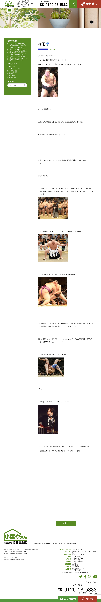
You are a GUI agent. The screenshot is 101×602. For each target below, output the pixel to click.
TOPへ (31, 4)
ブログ (43, 49)
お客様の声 (75, 566)
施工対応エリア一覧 (78, 568)
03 (79, 549)
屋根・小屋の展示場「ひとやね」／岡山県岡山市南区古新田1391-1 (21, 550)
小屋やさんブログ (77, 558)
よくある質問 (76, 556)
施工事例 (75, 565)
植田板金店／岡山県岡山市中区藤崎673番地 (15, 553)
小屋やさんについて (78, 555)
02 (76, 549)
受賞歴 (74, 563)
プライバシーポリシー (91, 582)
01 (73, 549)
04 (81, 549)
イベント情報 (76, 560)
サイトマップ (76, 570)
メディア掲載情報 (77, 561)
